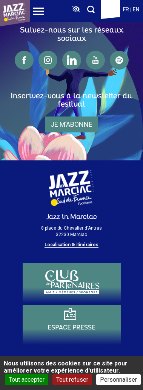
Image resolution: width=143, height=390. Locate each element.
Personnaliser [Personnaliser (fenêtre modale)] (118, 379)
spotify (119, 60)
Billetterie (110, 9)
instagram (47, 60)
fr (126, 9)
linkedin (71, 60)
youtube (95, 60)
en (136, 9)
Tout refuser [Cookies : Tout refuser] (72, 379)
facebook (24, 60)
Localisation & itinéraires (71, 244)
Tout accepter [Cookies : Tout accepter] (27, 379)
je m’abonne (71, 124)
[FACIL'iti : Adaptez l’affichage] (76, 9)
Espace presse (71, 328)
